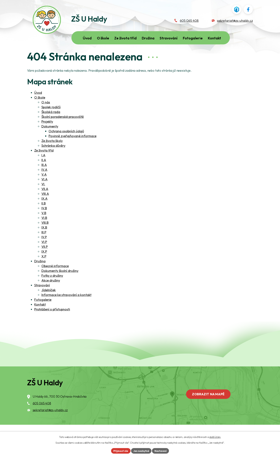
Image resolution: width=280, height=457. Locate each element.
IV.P (44, 248)
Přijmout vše (119, 450)
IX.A (44, 210)
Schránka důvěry (53, 157)
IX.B (44, 238)
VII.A (44, 200)
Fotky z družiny (52, 287)
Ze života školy (52, 152)
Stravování (42, 296)
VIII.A (45, 205)
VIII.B (45, 234)
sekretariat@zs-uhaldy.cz (50, 421)
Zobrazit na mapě (210, 406)
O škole (39, 108)
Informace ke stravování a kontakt (66, 306)
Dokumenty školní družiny (59, 282)
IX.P (44, 263)
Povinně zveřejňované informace (72, 147)
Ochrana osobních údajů (66, 142)
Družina (40, 272)
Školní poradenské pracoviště (62, 128)
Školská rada (50, 123)
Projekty (47, 133)
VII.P (44, 258)
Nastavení (161, 450)
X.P (43, 267)
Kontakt (40, 315)
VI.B (44, 229)
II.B (43, 214)
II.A (43, 171)
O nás (45, 113)
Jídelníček (48, 301)
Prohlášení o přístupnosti (52, 320)
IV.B (44, 219)
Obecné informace (55, 277)
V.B (43, 224)
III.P (43, 243)
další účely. (215, 436)
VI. (43, 195)
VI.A (44, 190)
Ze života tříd (44, 161)
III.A (44, 176)
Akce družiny (50, 291)
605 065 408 (42, 414)
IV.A (44, 181)
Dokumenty (49, 137)
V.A (44, 185)
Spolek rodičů (51, 118)
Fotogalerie (42, 311)
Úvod (38, 104)
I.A (43, 166)
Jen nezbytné (141, 450)
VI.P (44, 253)
